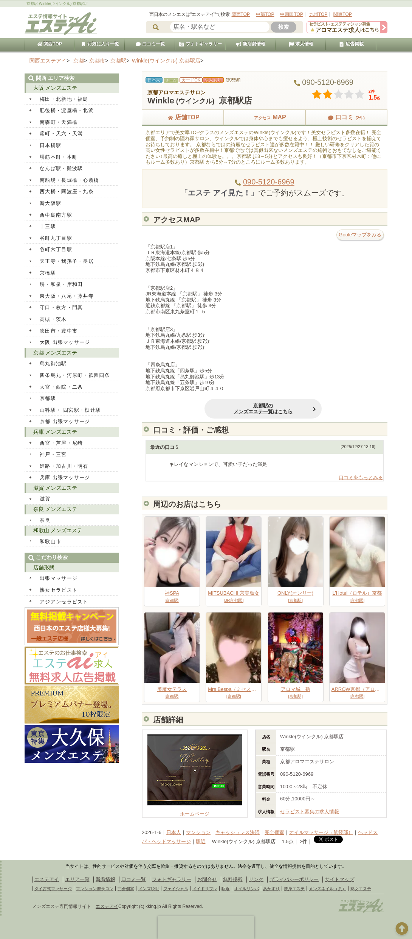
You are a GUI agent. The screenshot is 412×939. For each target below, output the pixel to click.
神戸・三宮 (53, 454)
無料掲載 (233, 879)
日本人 (173, 832)
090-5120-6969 (268, 182)
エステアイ (46, 879)
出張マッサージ (58, 578)
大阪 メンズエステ (55, 88)
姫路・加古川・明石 (64, 466)
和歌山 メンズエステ (57, 530)
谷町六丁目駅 (56, 249)
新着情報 (105, 879)
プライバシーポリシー (294, 879)
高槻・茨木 (53, 319)
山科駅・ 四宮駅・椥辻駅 (70, 410)
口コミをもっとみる (361, 477)
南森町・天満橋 (58, 122)
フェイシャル (175, 888)
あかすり (271, 888)
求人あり (213, 80)
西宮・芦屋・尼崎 (61, 443)
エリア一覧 (77, 879)
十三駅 (48, 226)
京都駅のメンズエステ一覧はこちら (239, 408)
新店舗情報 (250, 44)
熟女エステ (360, 888)
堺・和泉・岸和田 (61, 284)
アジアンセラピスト (64, 602)
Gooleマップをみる (360, 234)
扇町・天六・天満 (61, 133)
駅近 (201, 841)
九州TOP (318, 14)
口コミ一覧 (150, 44)
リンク (256, 879)
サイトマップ (339, 879)
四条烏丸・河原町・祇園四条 (75, 375)
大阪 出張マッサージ (65, 342)
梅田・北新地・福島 (64, 99)
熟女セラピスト (58, 590)
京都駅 (48, 398)
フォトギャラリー (200, 44)
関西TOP (241, 14)
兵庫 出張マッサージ (65, 477)
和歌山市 (50, 541)
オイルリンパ (246, 888)
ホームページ (194, 811)
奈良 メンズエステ (55, 509)
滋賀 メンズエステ (55, 488)
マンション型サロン (94, 888)
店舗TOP (183, 117)
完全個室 (274, 832)
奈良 (45, 520)
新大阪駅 (50, 203)
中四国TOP (291, 14)
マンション (198, 832)
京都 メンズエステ (55, 353)
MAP (264, 117)
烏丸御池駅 (53, 363)
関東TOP (342, 14)
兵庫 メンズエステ (55, 432)
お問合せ (207, 879)
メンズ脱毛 (148, 888)
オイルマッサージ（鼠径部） (321, 832)
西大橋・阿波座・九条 (67, 191)
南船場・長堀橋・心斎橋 (69, 180)
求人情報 (301, 44)
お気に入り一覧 (100, 44)
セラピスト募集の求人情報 (309, 811)
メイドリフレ (204, 888)
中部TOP (265, 14)
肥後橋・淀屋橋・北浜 (67, 110)
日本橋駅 (50, 145)
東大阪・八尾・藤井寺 (67, 296)
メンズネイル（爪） (327, 888)
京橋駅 (48, 273)
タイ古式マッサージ (53, 888)
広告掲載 (351, 44)
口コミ (346, 117)
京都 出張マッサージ (65, 421)
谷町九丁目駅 (56, 238)
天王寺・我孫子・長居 (67, 261)
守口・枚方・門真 (61, 307)
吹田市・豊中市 (58, 331)
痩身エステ (294, 888)
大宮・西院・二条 (61, 387)
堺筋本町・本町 (58, 157)
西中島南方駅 (56, 215)
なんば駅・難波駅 (61, 168)
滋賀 (45, 499)
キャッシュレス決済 (237, 832)
